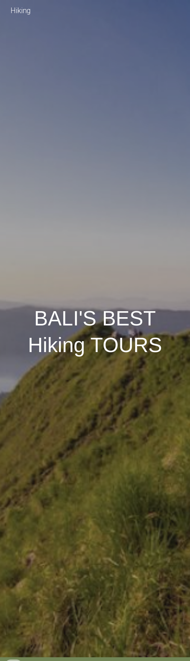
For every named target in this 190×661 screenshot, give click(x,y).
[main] (94, 330)
